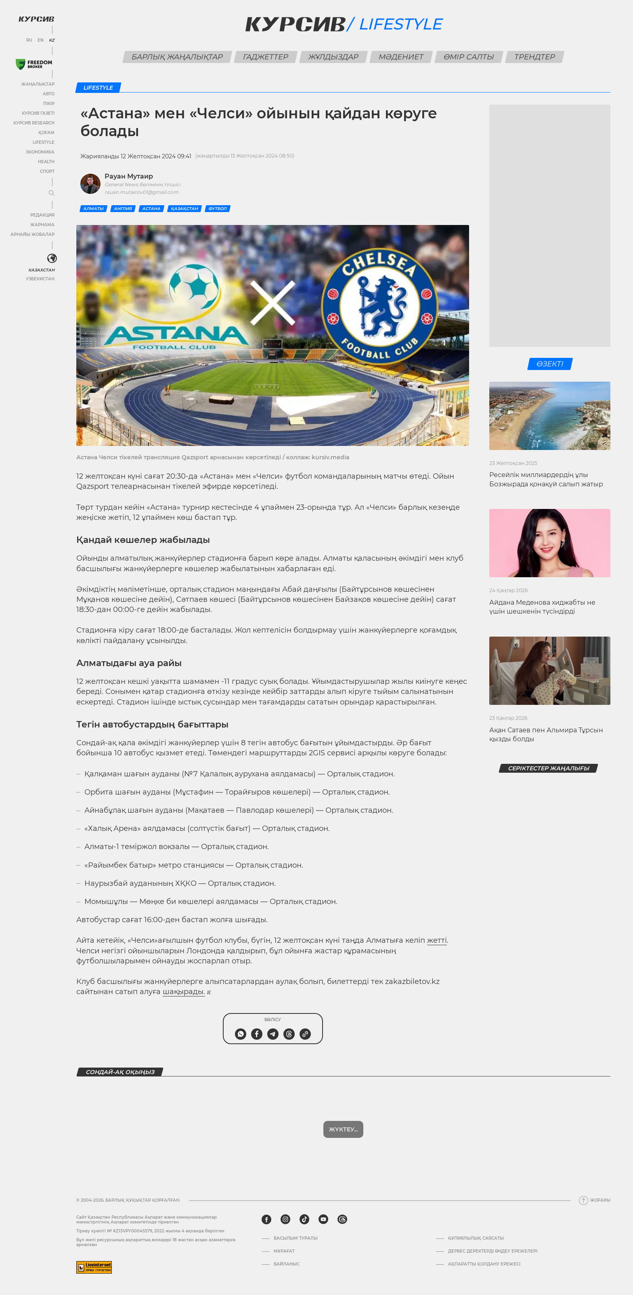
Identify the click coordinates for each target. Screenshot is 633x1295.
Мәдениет (401, 57)
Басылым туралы (296, 1238)
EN (41, 40)
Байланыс (287, 1264)
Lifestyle (43, 142)
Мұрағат (284, 1251)
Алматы (93, 208)
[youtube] (323, 1219)
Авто (48, 94)
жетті (437, 940)
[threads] (342, 1219)
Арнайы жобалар (32, 234)
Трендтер (535, 57)
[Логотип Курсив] (36, 19)
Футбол (217, 208)
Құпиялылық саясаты (476, 1238)
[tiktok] (304, 1219)
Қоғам (46, 132)
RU (29, 40)
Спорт (47, 171)
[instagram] (285, 1219)
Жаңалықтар (37, 84)
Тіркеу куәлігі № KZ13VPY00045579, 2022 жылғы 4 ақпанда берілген (150, 1231)
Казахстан (41, 270)
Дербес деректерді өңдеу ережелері (492, 1251)
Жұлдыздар (334, 57)
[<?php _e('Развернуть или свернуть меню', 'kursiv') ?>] (52, 258)
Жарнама (42, 224)
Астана (151, 208)
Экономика (40, 152)
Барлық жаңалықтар (177, 57)
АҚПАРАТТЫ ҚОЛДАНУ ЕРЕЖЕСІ (484, 1264)
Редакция (42, 215)
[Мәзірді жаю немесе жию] (51, 193)
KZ (51, 40)
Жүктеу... (343, 1129)
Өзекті (549, 363)
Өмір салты (469, 57)
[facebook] (266, 1219)
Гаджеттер (265, 57)
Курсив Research (33, 123)
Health (46, 161)
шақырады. (184, 991)
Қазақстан (184, 208)
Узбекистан (40, 279)
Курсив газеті (38, 113)
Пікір (48, 103)
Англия (122, 208)
